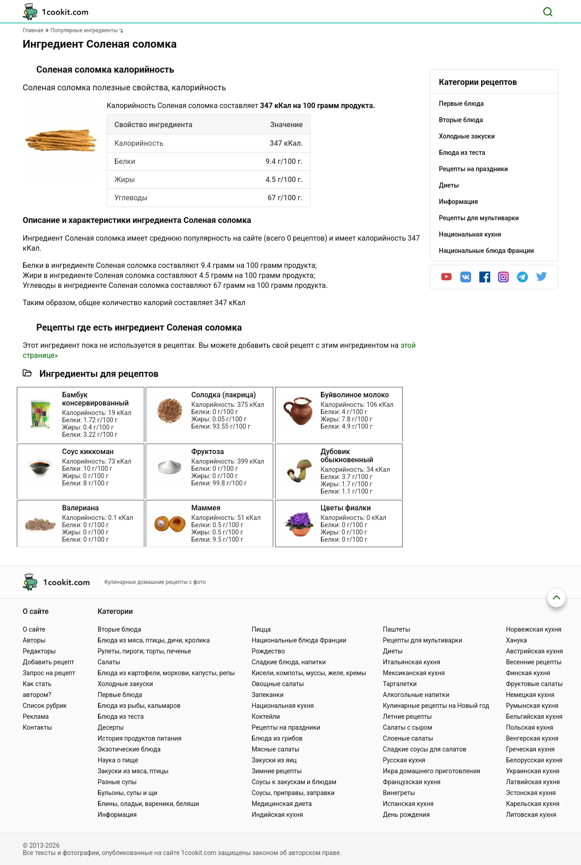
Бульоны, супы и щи (128, 792)
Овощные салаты (277, 683)
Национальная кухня (282, 705)
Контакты (37, 727)
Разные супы (117, 782)
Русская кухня (404, 760)
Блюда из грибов (276, 738)
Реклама (36, 716)
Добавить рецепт (48, 662)
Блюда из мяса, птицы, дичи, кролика (154, 640)
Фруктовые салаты (534, 683)
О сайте (34, 629)
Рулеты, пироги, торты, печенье (144, 651)
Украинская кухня (533, 771)
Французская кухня (412, 782)
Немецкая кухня (530, 694)
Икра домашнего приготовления (431, 771)
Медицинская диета (281, 803)
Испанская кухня (408, 803)
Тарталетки (400, 683)
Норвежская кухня (533, 629)
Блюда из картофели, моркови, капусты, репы (166, 673)
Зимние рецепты (276, 771)
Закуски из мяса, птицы (133, 771)
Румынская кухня (532, 705)
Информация (117, 814)
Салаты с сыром (408, 727)
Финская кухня (528, 673)
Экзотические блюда (129, 749)
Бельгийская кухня (534, 716)
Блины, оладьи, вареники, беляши (148, 803)
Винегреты (399, 792)
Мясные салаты (275, 749)
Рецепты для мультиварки (423, 640)
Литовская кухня (531, 814)
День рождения (406, 814)
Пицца (261, 629)
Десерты (111, 727)
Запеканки (267, 694)
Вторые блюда (119, 629)
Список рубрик (45, 705)
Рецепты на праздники (285, 727)
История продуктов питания (140, 738)
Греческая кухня (530, 749)
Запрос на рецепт (49, 673)
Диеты (393, 651)
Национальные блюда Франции (298, 640)
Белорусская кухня (534, 760)
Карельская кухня (533, 803)
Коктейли (265, 716)
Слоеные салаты (408, 738)
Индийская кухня (277, 814)
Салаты (109, 662)
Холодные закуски (125, 683)
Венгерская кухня (532, 738)
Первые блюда (120, 694)
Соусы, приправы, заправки (293, 792)
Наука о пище (118, 760)
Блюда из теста (121, 716)
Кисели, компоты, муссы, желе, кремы (308, 673)
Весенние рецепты (534, 662)
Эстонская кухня (531, 792)
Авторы (34, 640)
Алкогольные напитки (416, 694)
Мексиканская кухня (414, 673)
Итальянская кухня (411, 662)
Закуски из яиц (273, 760)
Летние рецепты (407, 716)
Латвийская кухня (533, 782)
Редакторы (39, 651)
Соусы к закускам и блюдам (293, 782)
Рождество (268, 651)
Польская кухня (529, 727)
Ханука (516, 640)
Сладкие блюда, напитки (288, 662)
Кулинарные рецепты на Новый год (436, 705)
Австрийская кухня (534, 651)
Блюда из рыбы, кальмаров (139, 705)
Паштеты (396, 629)
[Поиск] (548, 12)
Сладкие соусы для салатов (425, 749)
